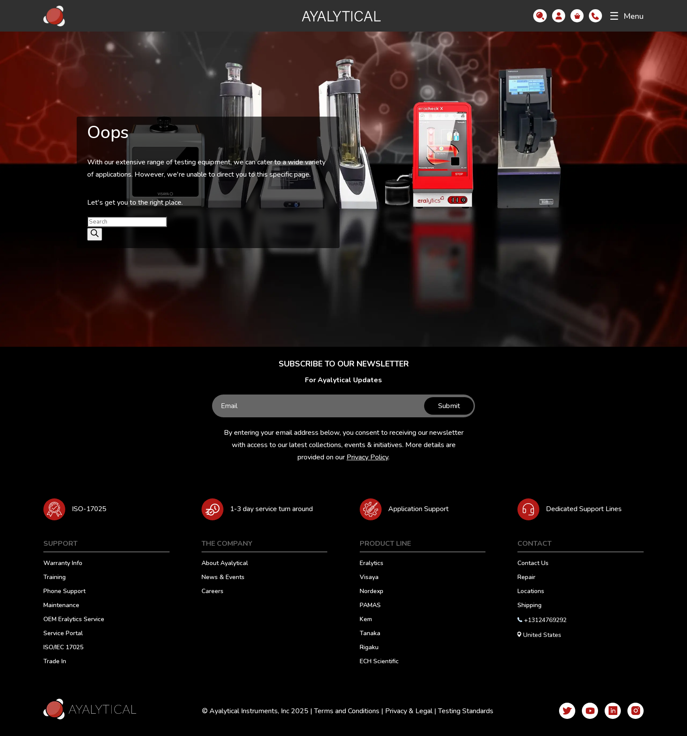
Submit (447, 406)
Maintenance (61, 605)
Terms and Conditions (344, 711)
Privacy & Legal (406, 711)
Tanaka (370, 633)
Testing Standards (463, 711)
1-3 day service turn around (275, 509)
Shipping (529, 605)
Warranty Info (62, 563)
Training (54, 577)
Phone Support (64, 591)
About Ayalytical (225, 563)
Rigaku (369, 647)
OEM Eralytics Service (73, 619)
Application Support (421, 509)
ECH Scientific (379, 661)
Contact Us (533, 563)
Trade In (54, 661)
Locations (530, 591)
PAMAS (370, 605)
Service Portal (63, 633)
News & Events (223, 577)
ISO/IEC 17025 (63, 647)
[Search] (94, 234)
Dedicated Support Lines (586, 509)
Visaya (369, 577)
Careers (212, 591)
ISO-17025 (90, 509)
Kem (366, 619)
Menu (626, 16)
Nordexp (371, 591)
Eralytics (371, 563)
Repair (526, 577)
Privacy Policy (367, 457)
